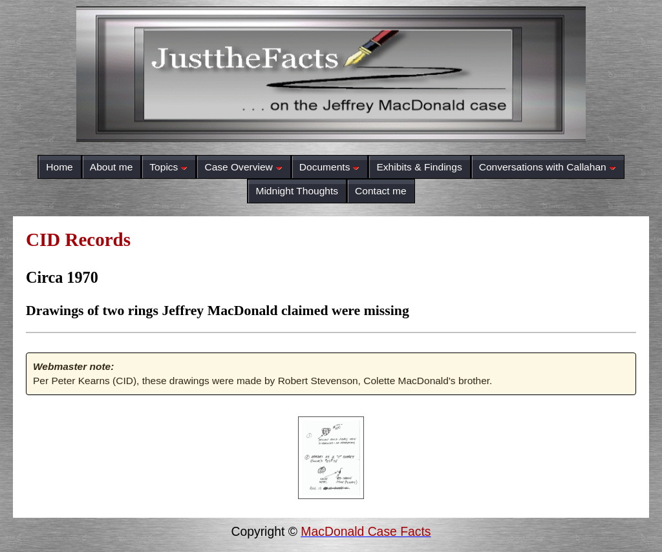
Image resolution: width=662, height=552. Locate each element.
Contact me (381, 190)
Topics (168, 166)
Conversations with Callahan (547, 166)
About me (111, 166)
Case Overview (243, 166)
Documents (329, 166)
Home (59, 166)
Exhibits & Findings (419, 166)
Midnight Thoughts (296, 190)
